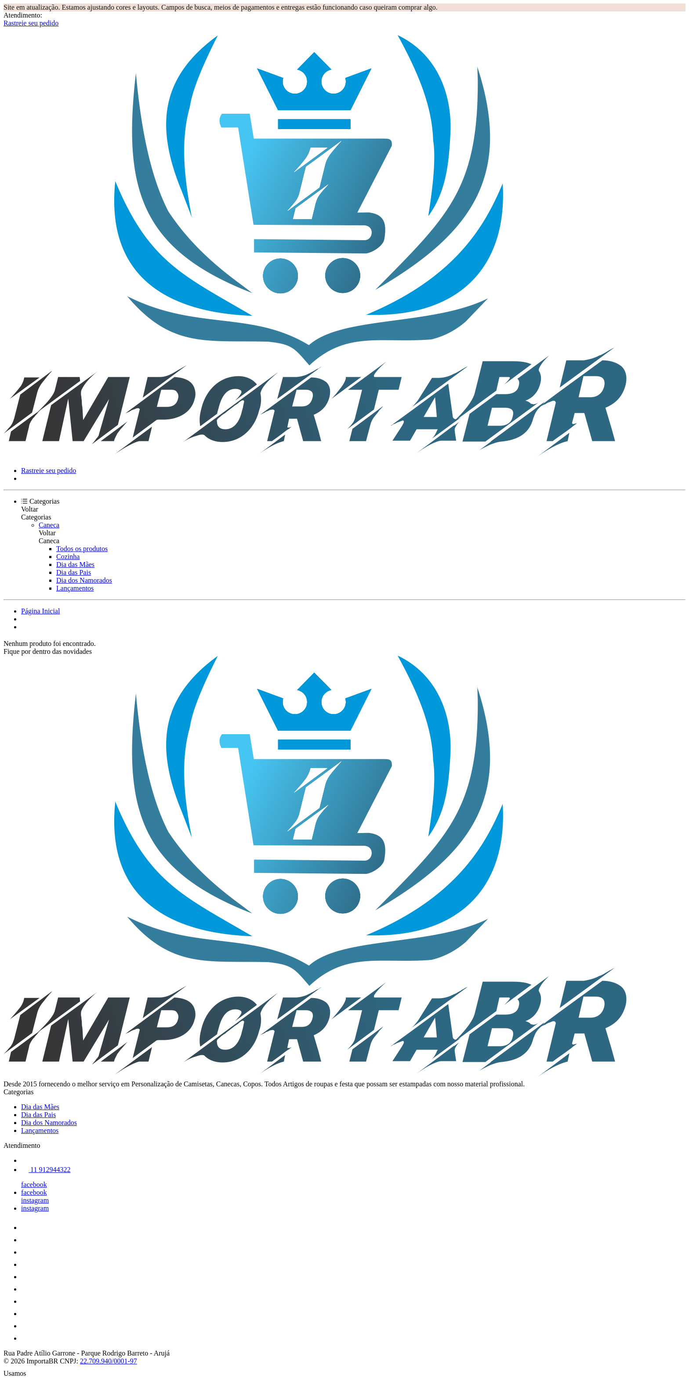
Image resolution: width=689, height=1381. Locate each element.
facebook (34, 1184)
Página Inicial (40, 611)
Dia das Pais (73, 572)
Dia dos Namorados (84, 580)
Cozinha (68, 556)
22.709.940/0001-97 (108, 1361)
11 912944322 (45, 1169)
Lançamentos (75, 588)
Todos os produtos (82, 548)
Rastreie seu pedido (31, 23)
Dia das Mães (75, 564)
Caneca (49, 525)
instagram (35, 1200)
